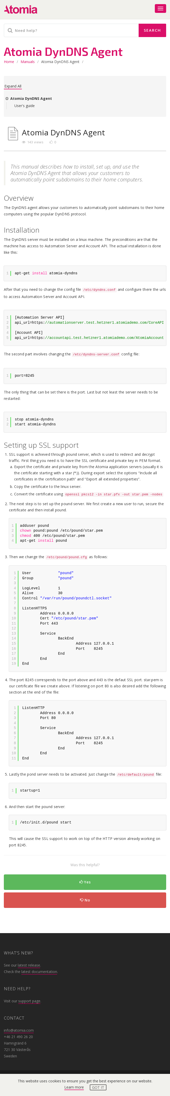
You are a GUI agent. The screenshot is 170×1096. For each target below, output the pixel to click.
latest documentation (39, 971)
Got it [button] (98, 1087)
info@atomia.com (19, 1030)
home (9, 61)
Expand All (12, 86)
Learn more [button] (74, 1087)
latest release (29, 965)
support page (29, 1000)
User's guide (24, 105)
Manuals (28, 61)
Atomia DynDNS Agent (31, 98)
